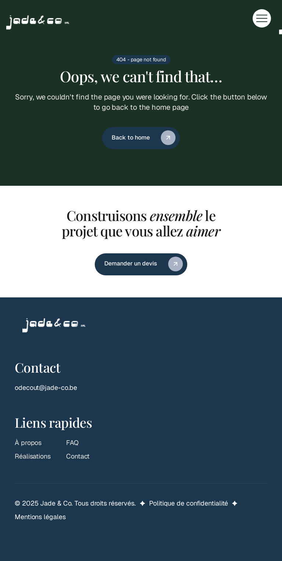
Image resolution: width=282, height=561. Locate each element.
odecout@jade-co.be (46, 387)
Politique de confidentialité (188, 503)
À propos (28, 442)
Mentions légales (40, 517)
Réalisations (33, 456)
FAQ (72, 442)
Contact (78, 456)
